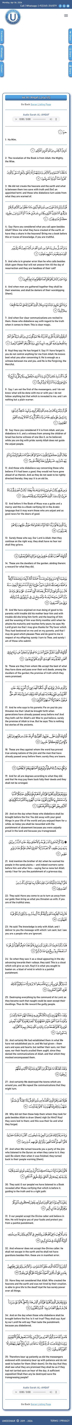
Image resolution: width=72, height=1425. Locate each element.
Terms (54, 1421)
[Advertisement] (36, 61)
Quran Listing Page (41, 104)
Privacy (65, 1421)
